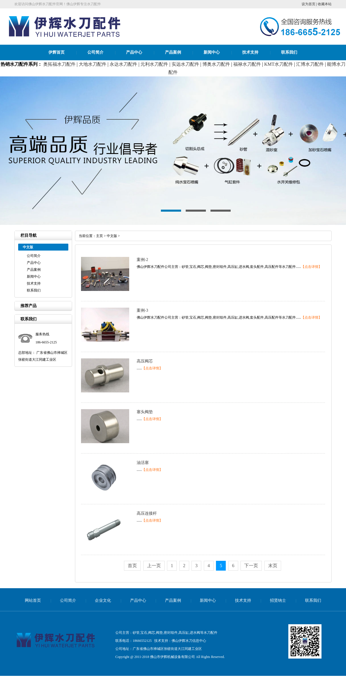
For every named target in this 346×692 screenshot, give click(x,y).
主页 (99, 236)
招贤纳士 (278, 600)
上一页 (154, 565)
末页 (272, 565)
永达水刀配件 (123, 64)
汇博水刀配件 (310, 64)
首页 (132, 565)
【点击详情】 (311, 267)
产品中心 (134, 52)
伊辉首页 (56, 52)
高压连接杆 (147, 513)
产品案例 (173, 52)
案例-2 (142, 259)
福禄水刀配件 (247, 64)
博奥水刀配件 (216, 64)
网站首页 (33, 600)
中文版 (112, 236)
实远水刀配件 (185, 64)
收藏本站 (325, 4)
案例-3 (142, 310)
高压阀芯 (145, 361)
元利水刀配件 (154, 64)
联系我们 (289, 52)
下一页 (251, 565)
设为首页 (308, 4)
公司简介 (95, 52)
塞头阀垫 (145, 412)
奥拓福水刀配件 (59, 64)
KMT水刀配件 (278, 64)
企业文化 (103, 600)
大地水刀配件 (92, 64)
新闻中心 (212, 52)
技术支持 (250, 52)
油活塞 (143, 462)
